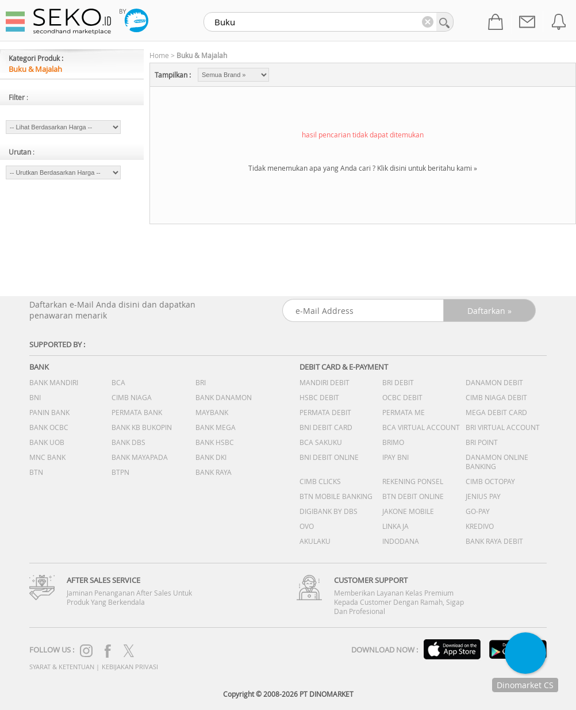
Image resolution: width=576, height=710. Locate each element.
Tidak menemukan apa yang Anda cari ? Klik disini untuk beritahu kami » (362, 167)
